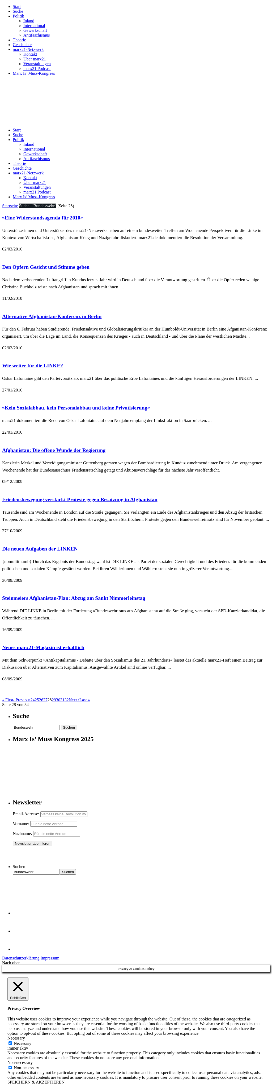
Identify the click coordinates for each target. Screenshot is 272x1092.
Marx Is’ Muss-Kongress (34, 73)
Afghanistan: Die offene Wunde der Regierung (53, 450)
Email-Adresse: (26, 814)
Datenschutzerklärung (20, 958)
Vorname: (21, 823)
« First (7, 700)
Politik (18, 16)
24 (33, 700)
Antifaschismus (36, 35)
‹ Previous (21, 700)
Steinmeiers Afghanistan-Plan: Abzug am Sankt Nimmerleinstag (73, 598)
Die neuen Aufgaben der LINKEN (40, 549)
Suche (18, 11)
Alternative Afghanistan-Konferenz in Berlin (51, 316)
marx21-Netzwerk (28, 49)
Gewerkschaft (35, 30)
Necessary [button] (16, 1038)
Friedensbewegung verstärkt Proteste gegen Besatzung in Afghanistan (79, 499)
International (34, 25)
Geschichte (22, 44)
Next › (74, 700)
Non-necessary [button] (20, 1062)
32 (67, 700)
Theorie (19, 40)
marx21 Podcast (37, 68)
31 (62, 700)
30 (58, 700)
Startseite (10, 206)
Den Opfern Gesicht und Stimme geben (46, 267)
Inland (28, 21)
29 (54, 700)
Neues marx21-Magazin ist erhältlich (43, 647)
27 (45, 700)
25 (37, 700)
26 (41, 700)
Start (17, 6)
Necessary (22, 1043)
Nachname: (22, 833)
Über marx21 (34, 59)
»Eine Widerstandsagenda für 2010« (42, 218)
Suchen (19, 866)
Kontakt (30, 54)
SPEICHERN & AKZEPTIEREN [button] (36, 1082)
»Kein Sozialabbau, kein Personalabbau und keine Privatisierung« (76, 408)
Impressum (49, 958)
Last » (84, 700)
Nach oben (11, 963)
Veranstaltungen (37, 63)
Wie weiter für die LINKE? (32, 365)
